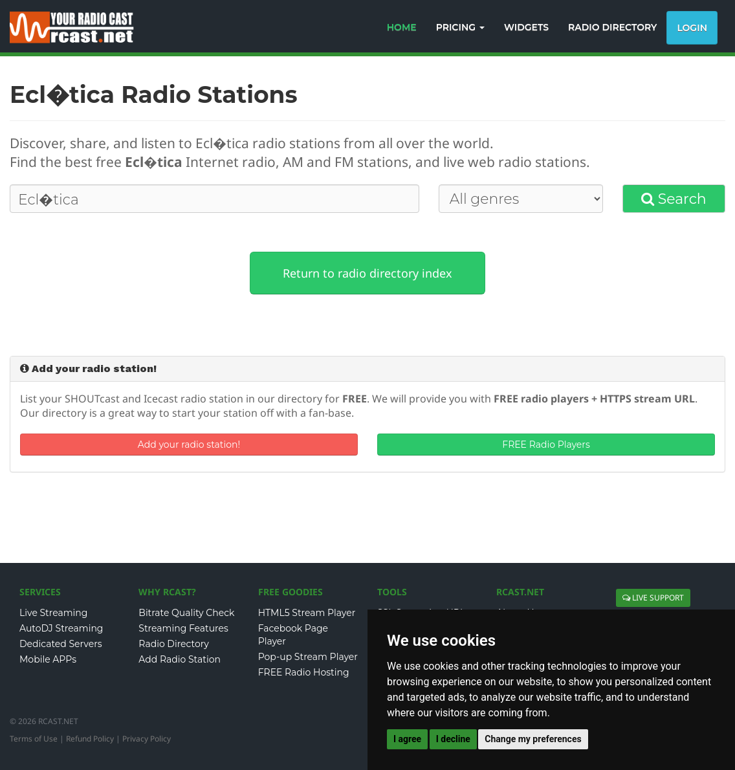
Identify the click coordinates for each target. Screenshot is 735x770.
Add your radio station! (189, 444)
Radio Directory (173, 644)
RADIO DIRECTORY (612, 27)
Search (674, 199)
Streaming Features (183, 628)
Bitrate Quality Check (186, 613)
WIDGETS (526, 27)
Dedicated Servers (60, 644)
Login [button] (692, 28)
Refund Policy (90, 738)
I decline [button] (453, 739)
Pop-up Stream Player (308, 657)
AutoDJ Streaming (61, 628)
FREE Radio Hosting (303, 672)
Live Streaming (53, 613)
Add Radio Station (179, 659)
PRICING (460, 27)
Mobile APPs (47, 659)
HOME (402, 27)
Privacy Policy (146, 738)
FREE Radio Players (545, 444)
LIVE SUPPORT (653, 597)
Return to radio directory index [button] (367, 273)
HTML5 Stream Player (307, 613)
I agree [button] (407, 739)
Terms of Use (34, 738)
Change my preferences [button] (533, 739)
